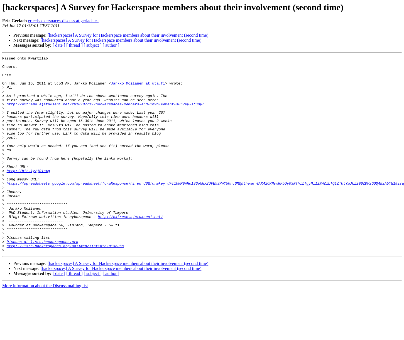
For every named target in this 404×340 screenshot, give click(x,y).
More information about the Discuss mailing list (45, 324)
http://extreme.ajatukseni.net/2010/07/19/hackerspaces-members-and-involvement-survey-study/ (105, 113)
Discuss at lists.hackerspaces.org (42, 279)
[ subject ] (93, 45)
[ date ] (59, 45)
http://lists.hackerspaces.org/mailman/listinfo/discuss (65, 284)
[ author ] (111, 45)
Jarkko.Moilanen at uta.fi (138, 88)
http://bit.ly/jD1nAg (28, 194)
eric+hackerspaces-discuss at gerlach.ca (63, 20)
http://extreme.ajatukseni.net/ (130, 249)
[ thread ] (74, 45)
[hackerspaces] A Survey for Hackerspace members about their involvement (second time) (128, 35)
